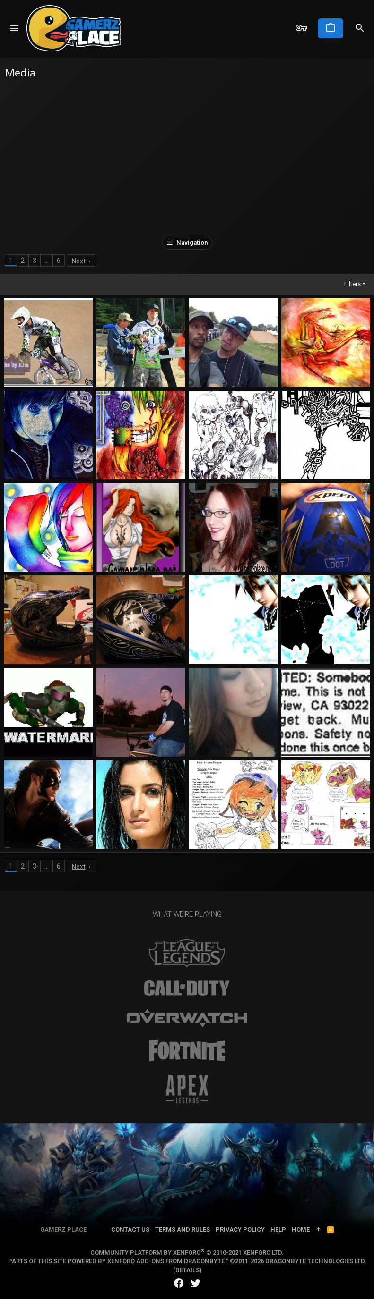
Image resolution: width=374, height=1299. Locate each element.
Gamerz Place (63, 1229)
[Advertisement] (187, 155)
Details (187, 1270)
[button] (14, 28)
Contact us (130, 1229)
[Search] (359, 28)
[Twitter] (195, 1283)
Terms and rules (182, 1229)
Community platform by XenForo (187, 1252)
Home (301, 1229)
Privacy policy (240, 1229)
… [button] (46, 260)
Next (79, 261)
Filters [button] (352, 283)
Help (278, 1229)
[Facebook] (178, 1283)
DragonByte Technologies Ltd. (315, 1261)
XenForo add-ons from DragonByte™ (167, 1261)
